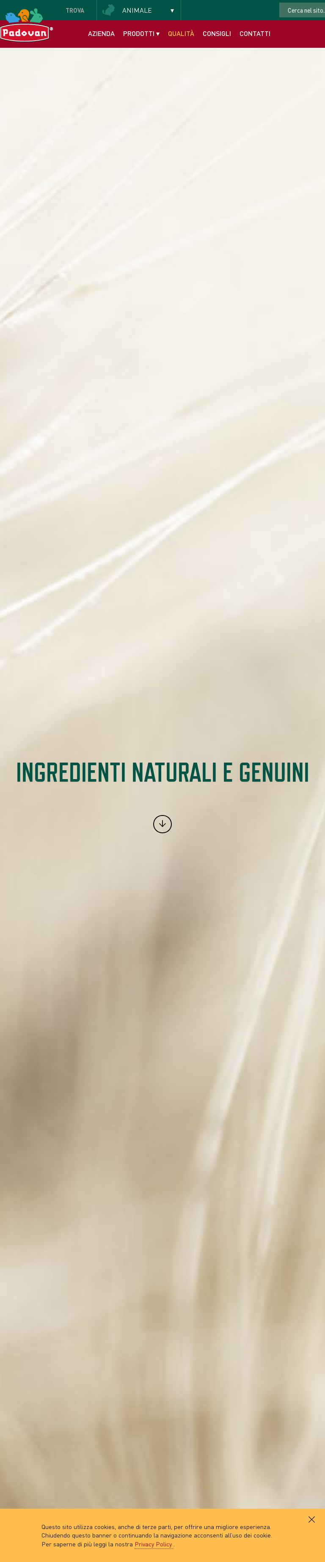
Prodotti (141, 33)
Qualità (181, 33)
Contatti (255, 33)
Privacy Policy (154, 1544)
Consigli (217, 33)
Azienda (101, 33)
